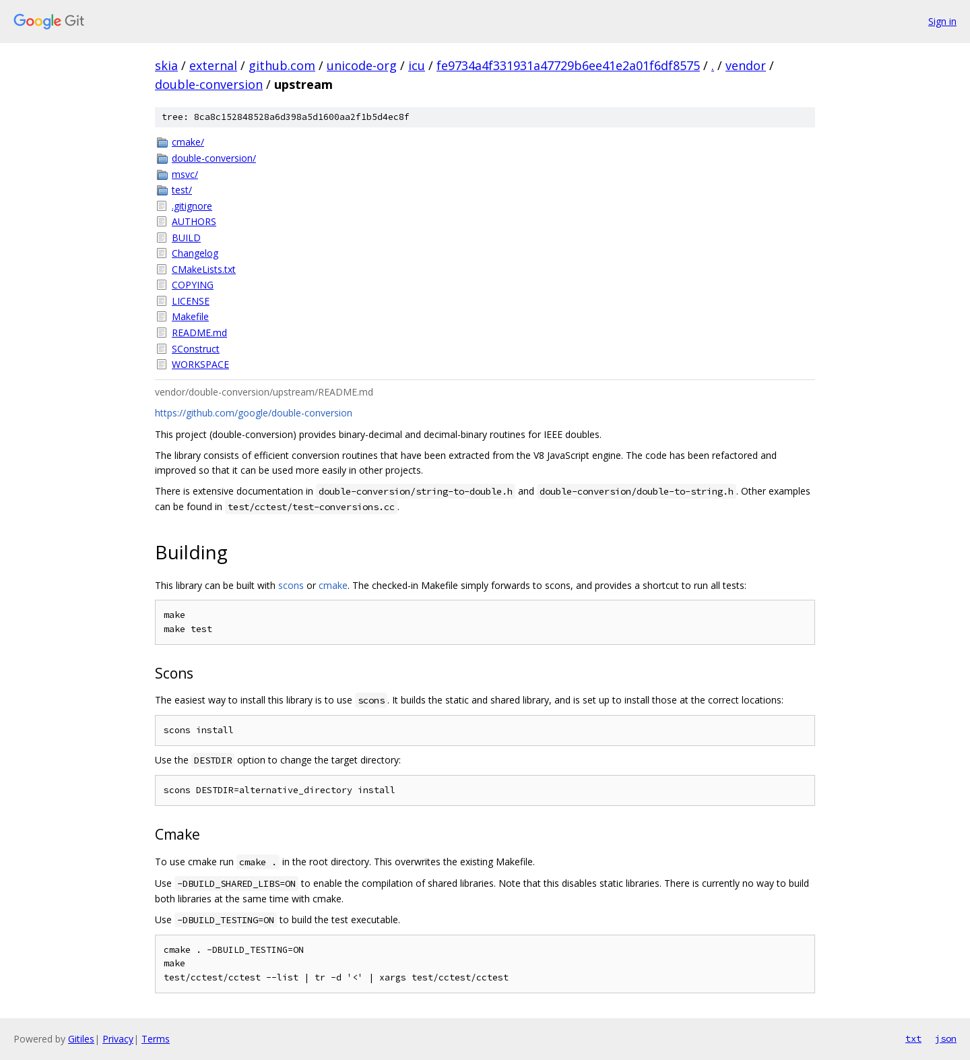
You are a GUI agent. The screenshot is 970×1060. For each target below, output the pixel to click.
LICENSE (190, 300)
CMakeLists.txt (204, 269)
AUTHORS (194, 221)
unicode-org (362, 65)
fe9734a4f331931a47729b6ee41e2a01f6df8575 (568, 65)
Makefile (190, 316)
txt (913, 1038)
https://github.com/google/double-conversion (253, 412)
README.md (199, 332)
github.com (282, 65)
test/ (182, 189)
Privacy (117, 1038)
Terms (155, 1038)
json (946, 1038)
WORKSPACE (200, 364)
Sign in (942, 21)
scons (291, 585)
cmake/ (188, 141)
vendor (745, 65)
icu (416, 65)
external (213, 65)
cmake (333, 585)
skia (166, 65)
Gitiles (81, 1038)
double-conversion (209, 84)
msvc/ (185, 174)
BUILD (186, 237)
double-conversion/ (214, 158)
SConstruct (196, 348)
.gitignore (192, 205)
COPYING (193, 284)
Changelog (195, 253)
